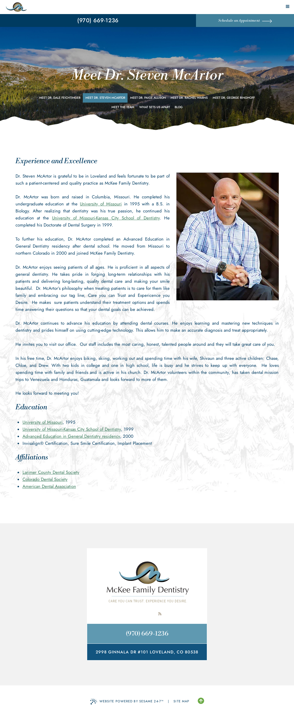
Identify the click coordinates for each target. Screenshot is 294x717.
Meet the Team (122, 107)
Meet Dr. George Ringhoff (234, 98)
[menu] (287, 6)
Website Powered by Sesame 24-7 (127, 701)
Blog (179, 107)
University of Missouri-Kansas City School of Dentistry (106, 218)
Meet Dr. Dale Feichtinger (59, 98)
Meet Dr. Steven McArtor (105, 98)
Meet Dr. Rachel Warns (189, 98)
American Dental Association (49, 486)
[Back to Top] (201, 701)
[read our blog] (160, 613)
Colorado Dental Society (45, 479)
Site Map (181, 701)
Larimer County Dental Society (51, 472)
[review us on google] (147, 613)
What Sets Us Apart (154, 107)
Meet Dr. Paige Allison (148, 98)
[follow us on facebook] (134, 613)
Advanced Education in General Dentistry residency (71, 436)
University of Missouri (101, 204)
